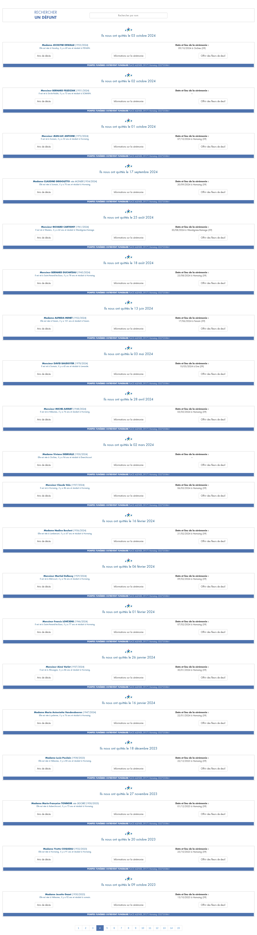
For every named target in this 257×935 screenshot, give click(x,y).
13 (164, 928)
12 (157, 928)
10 (143, 928)
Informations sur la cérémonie (128, 56)
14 (171, 928)
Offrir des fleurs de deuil (213, 56)
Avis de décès (44, 56)
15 (178, 928)
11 (150, 928)
